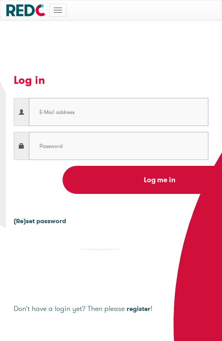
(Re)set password (40, 221)
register (138, 309)
